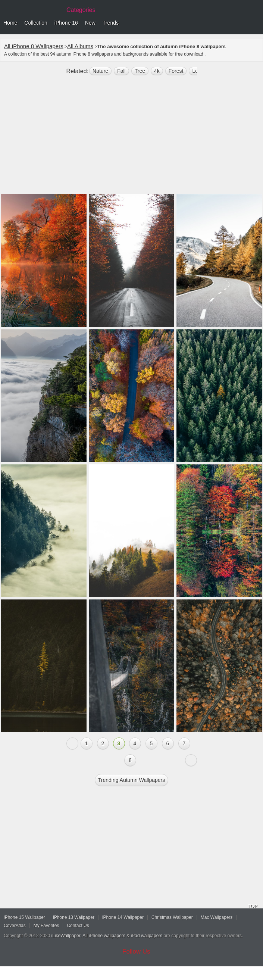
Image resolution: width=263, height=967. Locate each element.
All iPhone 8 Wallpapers (33, 46)
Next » (191, 760)
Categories (80, 10)
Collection (35, 23)
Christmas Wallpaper (172, 917)
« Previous (72, 743)
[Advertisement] (131, 137)
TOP (252, 906)
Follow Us (136, 951)
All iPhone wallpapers (103, 935)
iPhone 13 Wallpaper (73, 917)
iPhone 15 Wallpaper (24, 917)
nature (100, 71)
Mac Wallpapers (217, 917)
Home (10, 23)
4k (157, 71)
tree (140, 71)
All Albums (80, 46)
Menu (255, 23)
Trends (111, 23)
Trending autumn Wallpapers (131, 780)
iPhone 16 (66, 23)
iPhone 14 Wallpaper (123, 917)
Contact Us (78, 925)
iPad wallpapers (147, 935)
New (90, 23)
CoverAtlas (15, 925)
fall (121, 71)
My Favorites (46, 925)
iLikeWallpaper (66, 935)
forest (176, 71)
